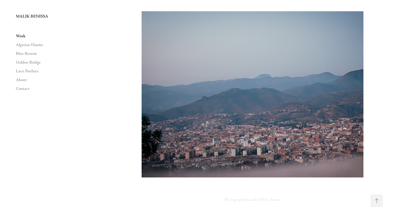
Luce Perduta (27, 71)
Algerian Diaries (29, 44)
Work (21, 36)
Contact (22, 88)
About (21, 79)
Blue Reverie (26, 53)
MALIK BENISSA (32, 16)
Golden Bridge (28, 62)
